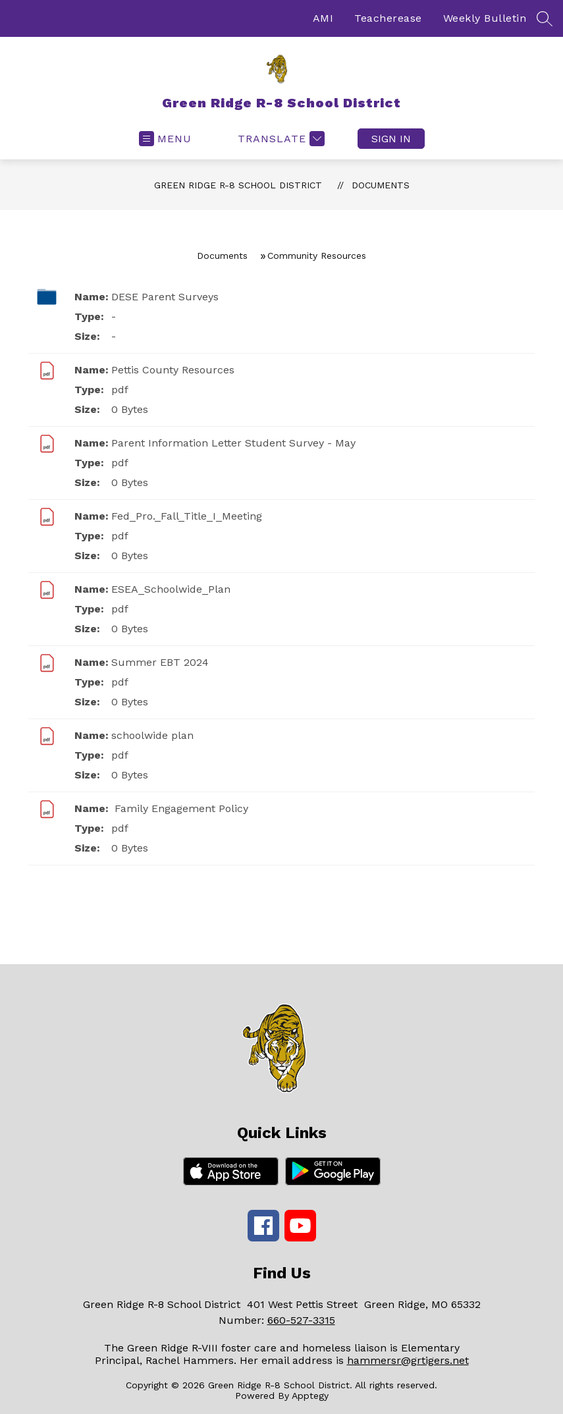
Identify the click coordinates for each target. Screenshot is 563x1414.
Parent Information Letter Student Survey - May (233, 443)
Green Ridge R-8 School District (238, 185)
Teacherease (388, 18)
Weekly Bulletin (485, 18)
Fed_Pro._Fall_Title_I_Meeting (186, 516)
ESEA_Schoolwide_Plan (170, 589)
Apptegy (310, 1395)
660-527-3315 (301, 1320)
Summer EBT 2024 (160, 662)
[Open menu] (165, 138)
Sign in (391, 138)
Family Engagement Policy (179, 808)
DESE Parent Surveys (165, 296)
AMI (323, 18)
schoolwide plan (152, 735)
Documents (381, 185)
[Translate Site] (279, 138)
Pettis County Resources (172, 370)
